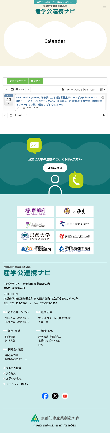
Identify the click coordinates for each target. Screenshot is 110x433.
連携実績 (10, 340)
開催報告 (10, 336)
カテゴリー (18, 80)
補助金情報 (11, 355)
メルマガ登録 (13, 368)
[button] (103, 115)
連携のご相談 (55, 167)
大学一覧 (43, 322)
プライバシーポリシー (18, 384)
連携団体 (46, 312)
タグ (35, 80)
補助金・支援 (15, 349)
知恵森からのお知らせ (17, 318)
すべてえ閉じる (75, 90)
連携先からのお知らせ (17, 322)
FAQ (40, 344)
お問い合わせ (14, 378)
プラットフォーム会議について (54, 318)
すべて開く (90, 90)
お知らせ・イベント (18, 312)
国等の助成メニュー (16, 359)
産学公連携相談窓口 (49, 336)
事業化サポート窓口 (49, 340)
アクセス (11, 373)
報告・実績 (14, 330)
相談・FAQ (47, 330)
